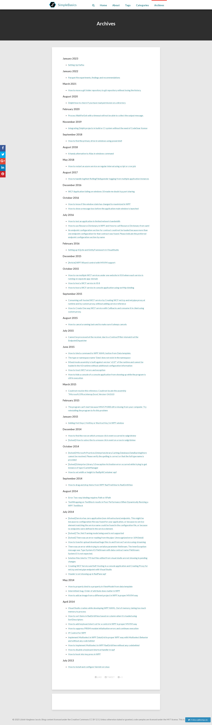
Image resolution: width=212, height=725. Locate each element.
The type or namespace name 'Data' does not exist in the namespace (99, 357)
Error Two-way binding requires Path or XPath (89, 497)
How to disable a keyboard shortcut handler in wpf (91, 649)
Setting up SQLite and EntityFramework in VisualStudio (93, 250)
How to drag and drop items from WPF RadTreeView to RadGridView (100, 485)
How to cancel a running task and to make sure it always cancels (97, 324)
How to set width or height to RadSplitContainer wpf (92, 472)
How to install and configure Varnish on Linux (89, 667)
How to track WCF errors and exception (86, 370)
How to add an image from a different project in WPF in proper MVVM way (103, 595)
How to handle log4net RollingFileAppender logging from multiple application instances (108, 178)
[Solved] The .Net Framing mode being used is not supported (96, 533)
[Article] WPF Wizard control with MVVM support (91, 262)
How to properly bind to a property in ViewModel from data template (100, 586)
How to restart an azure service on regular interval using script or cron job (102, 166)
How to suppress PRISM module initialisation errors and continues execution (103, 628)
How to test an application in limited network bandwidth (94, 221)
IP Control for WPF (77, 633)
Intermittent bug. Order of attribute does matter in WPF (94, 591)
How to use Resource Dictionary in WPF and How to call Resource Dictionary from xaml (108, 225)
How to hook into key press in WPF (84, 654)
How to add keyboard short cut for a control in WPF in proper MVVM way (102, 624)
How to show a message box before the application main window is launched (103, 208)
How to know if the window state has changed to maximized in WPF (99, 204)
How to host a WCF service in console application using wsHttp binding (101, 287)
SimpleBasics (67, 5)
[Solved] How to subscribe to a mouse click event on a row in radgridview (101, 440)
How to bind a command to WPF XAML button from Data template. (99, 353)
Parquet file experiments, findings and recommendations (94, 77)
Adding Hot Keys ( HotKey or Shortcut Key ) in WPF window (96, 423)
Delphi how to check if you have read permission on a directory (97, 102)
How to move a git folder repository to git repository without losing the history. (104, 90)
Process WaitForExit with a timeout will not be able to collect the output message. (105, 115)
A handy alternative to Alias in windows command (91, 153)
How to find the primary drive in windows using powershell (95, 140)
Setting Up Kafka (76, 65)
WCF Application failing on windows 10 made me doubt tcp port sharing (101, 191)
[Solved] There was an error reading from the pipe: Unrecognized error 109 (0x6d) (105, 537)
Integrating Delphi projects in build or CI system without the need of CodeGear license (107, 128)
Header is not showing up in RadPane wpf (87, 574)
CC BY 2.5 (94, 719)
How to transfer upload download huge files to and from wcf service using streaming (107, 542)
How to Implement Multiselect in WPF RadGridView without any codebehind (103, 645)
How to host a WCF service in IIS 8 (84, 283)
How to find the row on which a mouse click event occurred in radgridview (102, 435)
